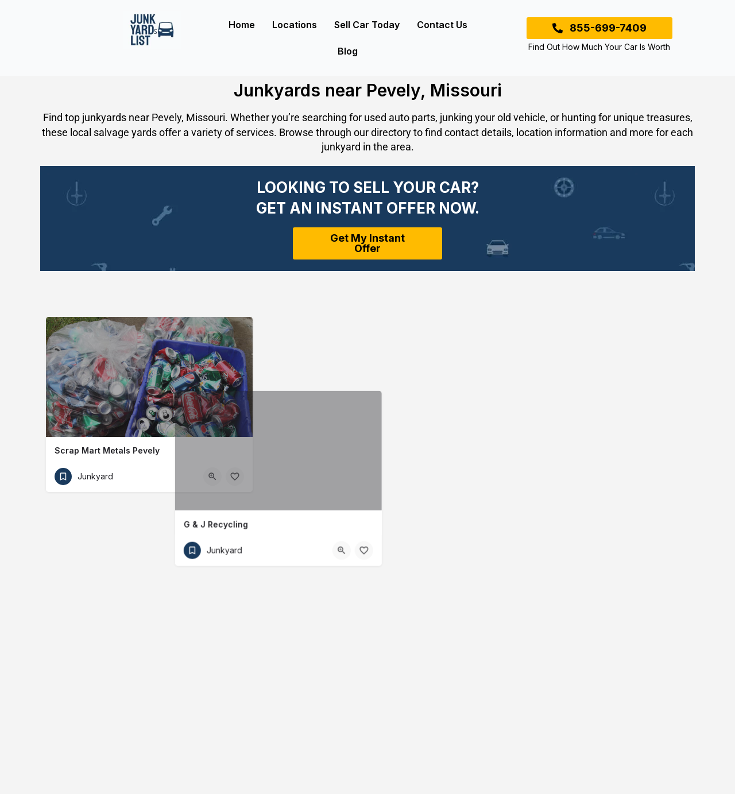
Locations (294, 24)
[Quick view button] (212, 476)
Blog (348, 51)
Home (242, 24)
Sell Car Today (367, 24)
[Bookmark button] (235, 476)
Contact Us (442, 24)
